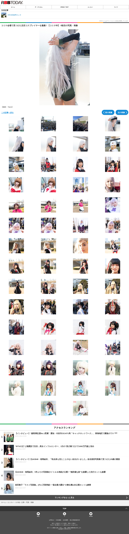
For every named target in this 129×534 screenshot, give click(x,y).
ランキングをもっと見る (64, 498)
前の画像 (108, 112)
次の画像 (121, 112)
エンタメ (90, 7)
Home (38, 516)
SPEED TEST (64, 7)
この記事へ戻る (7, 112)
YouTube (91, 516)
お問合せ (51, 520)
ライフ (116, 7)
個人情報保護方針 (75, 520)
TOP (64, 509)
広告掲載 (58, 520)
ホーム (13, 7)
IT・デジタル (38, 7)
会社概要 (65, 520)
